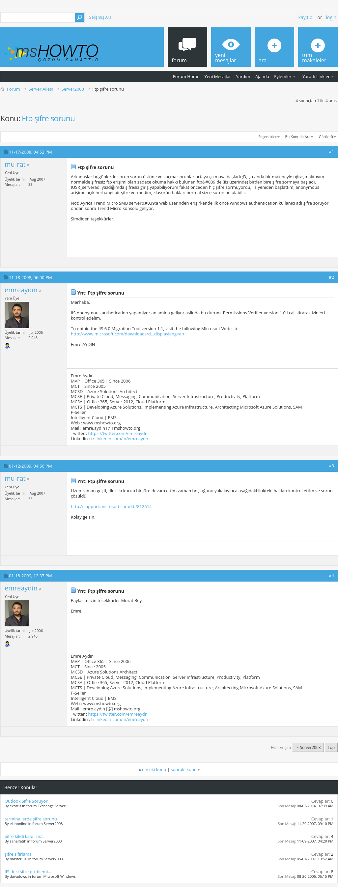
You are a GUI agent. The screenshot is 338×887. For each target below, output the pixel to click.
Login (331, 17)
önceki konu (154, 769)
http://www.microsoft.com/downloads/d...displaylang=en (127, 334)
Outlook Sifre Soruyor (26, 801)
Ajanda (262, 76)
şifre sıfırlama (18, 854)
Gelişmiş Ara (100, 17)
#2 (331, 277)
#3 (331, 466)
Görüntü (326, 136)
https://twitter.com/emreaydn (118, 433)
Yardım (243, 76)
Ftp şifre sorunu (48, 118)
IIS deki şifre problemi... (28, 871)
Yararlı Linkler (316, 76)
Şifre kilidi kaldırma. (24, 836)
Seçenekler (267, 136)
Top (331, 747)
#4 (331, 575)
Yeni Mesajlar (217, 76)
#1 (331, 152)
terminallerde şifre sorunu (31, 819)
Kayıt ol (306, 17)
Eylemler (282, 76)
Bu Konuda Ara (298, 136)
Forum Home (186, 76)
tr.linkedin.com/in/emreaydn (119, 439)
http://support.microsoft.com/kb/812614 (111, 506)
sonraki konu (184, 769)
